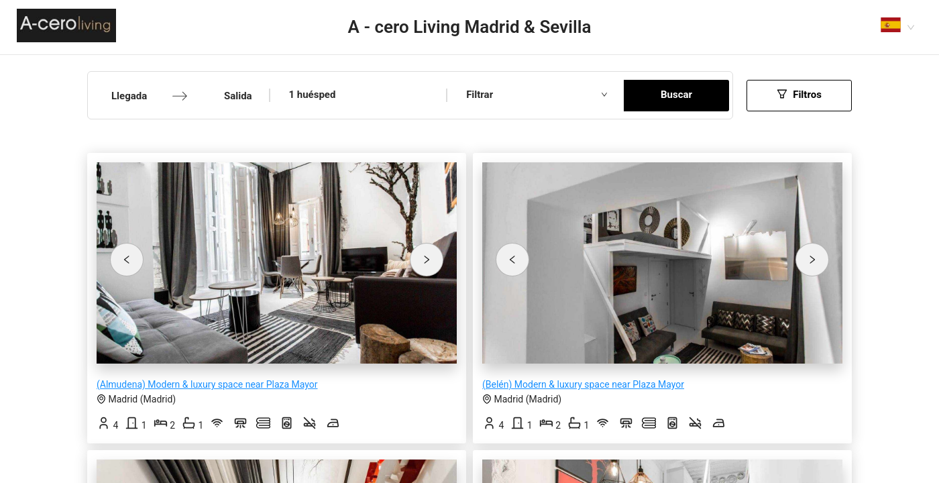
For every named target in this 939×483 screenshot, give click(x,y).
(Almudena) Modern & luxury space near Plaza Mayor (207, 384)
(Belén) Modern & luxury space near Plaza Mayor (583, 384)
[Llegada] (133, 96)
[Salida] (230, 96)
